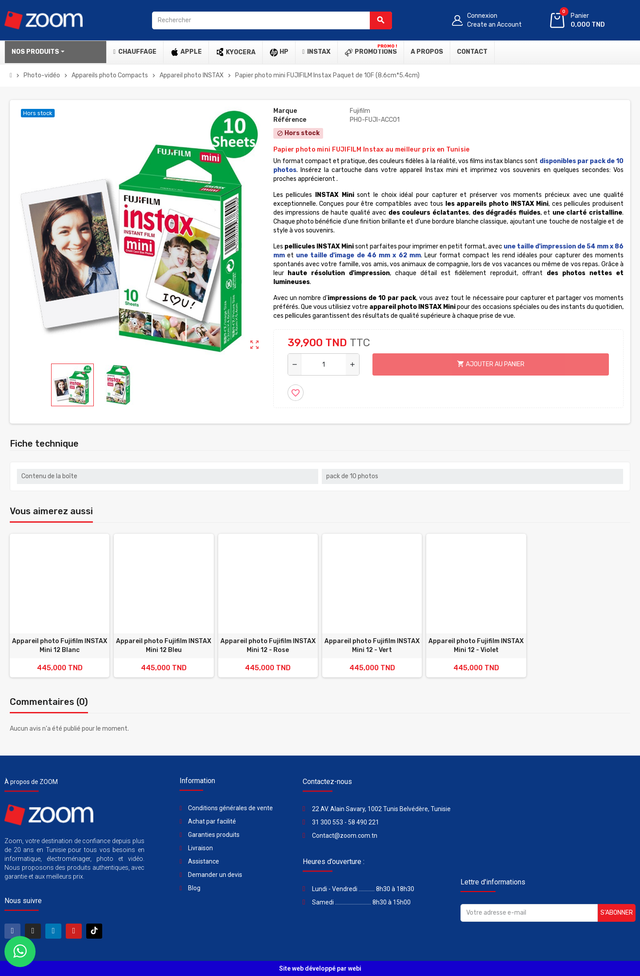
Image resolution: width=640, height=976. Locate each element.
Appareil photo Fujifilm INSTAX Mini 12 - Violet (476, 645)
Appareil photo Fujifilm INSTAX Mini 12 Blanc (59, 645)
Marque (285, 111)
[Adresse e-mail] (529, 913)
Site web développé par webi (320, 968)
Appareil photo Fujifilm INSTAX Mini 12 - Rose (268, 645)
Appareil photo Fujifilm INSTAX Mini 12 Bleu (163, 645)
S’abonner (616, 912)
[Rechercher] (272, 20)
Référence (289, 120)
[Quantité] (323, 364)
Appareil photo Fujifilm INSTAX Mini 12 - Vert (372, 645)
